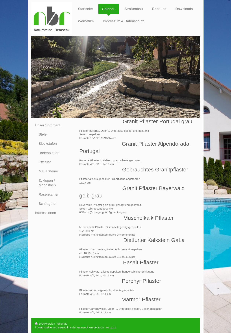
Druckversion (45, 323)
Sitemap (62, 323)
